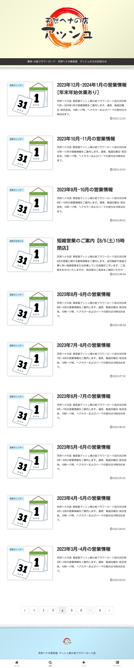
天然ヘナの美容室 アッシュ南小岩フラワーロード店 (67, 653)
